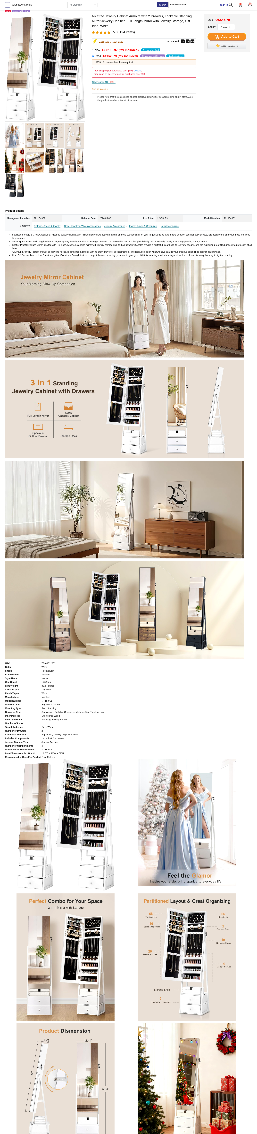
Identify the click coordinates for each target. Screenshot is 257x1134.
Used (139, 56)
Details (137, 70)
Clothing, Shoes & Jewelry (47, 226)
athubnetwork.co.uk (22, 4)
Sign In (224, 5)
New (127, 50)
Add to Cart (227, 37)
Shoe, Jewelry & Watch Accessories (82, 226)
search (162, 5)
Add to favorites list (227, 45)
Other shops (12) (104, 82)
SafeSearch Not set (178, 5)
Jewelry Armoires (170, 226)
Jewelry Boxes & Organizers (143, 226)
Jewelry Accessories (114, 226)
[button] (250, 4)
